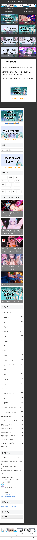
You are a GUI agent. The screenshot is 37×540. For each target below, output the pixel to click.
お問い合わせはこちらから (8, 506)
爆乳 (3, 191)
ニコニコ (4, 177)
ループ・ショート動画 (7, 188)
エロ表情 (8, 191)
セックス (11, 180)
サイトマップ (18, 535)
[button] (21, 150)
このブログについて (6, 533)
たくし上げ (16, 188)
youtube (10, 177)
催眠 (3, 184)
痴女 (14, 191)
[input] (12, 150)
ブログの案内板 (5, 494)
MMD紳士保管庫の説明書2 (8, 496)
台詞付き (8, 184)
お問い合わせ (30, 533)
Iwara (16, 177)
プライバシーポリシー (18, 533)
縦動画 (17, 180)
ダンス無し (4, 180)
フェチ (19, 191)
